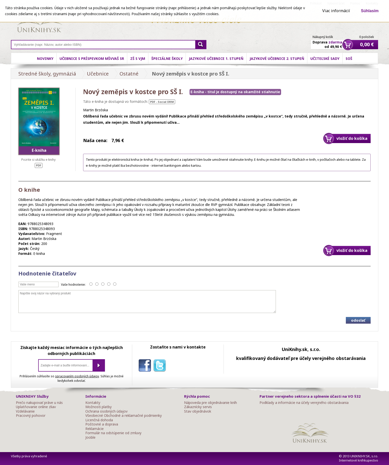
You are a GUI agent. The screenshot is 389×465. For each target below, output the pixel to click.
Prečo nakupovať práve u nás (39, 402)
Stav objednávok (197, 411)
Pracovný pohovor (30, 415)
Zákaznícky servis (198, 407)
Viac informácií (336, 10)
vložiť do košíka (351, 138)
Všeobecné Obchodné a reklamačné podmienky (123, 415)
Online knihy (39, 22)
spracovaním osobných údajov (77, 376)
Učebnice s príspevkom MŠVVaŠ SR (92, 58)
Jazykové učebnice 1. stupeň (216, 58)
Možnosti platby (98, 407)
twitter (160, 366)
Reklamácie (94, 428)
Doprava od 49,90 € (327, 41)
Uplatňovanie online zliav (36, 407)
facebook (145, 366)
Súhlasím (370, 11)
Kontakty (92, 402)
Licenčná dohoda (99, 420)
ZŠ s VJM (137, 58)
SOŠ (349, 58)
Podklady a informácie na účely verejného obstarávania (304, 402)
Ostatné (129, 73)
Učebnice (98, 73)
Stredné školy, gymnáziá (47, 73)
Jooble (90, 437)
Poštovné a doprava (101, 424)
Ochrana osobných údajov (106, 411)
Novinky (45, 58)
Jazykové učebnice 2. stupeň (277, 58)
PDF (38, 165)
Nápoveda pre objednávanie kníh (210, 402)
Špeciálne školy (167, 58)
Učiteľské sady (324, 58)
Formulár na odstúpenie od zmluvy (113, 433)
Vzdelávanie (25, 411)
